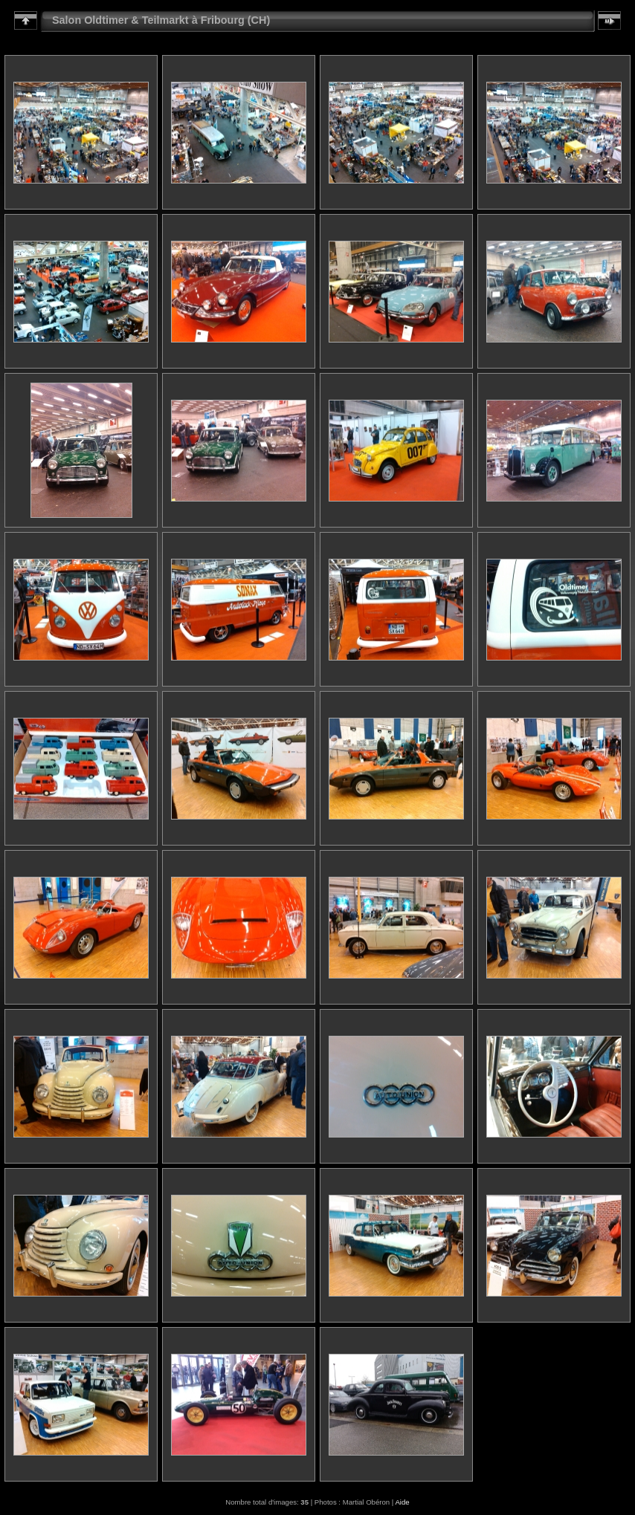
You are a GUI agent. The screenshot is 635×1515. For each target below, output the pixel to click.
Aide (402, 1502)
